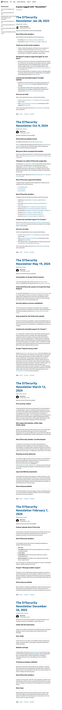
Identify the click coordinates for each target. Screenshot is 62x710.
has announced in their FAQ (26, 84)
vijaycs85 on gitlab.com (39, 216)
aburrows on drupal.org (29, 208)
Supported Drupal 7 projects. (40, 49)
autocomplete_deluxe (22, 187)
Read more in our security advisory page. (35, 90)
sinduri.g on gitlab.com (41, 206)
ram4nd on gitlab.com (37, 212)
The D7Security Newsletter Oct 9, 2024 (7, 13)
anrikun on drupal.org (28, 39)
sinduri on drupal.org (30, 206)
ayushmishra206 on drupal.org (31, 203)
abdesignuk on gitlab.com (40, 208)
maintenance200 (21, 188)
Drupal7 (21, 114)
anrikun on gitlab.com (38, 39)
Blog (14, 1)
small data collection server (29, 167)
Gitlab (34, 1)
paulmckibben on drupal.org (31, 210)
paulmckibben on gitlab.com (44, 210)
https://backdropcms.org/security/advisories (26, 465)
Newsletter (32, 114)
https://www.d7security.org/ (35, 141)
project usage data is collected (29, 163)
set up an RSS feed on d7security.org (29, 103)
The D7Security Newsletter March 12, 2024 (8, 25)
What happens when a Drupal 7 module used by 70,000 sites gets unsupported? (8, 18)
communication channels (40, 107)
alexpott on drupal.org (27, 214)
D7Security (26, 114)
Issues (29, 1)
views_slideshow (21, 190)
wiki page (37, 74)
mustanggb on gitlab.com (40, 41)
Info (11, 1)
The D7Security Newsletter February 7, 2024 (8, 29)
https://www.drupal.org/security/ (23, 463)
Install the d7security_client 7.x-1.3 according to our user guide (31, 100)
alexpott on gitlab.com (38, 214)
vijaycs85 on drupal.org (28, 216)
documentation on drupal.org (24, 243)
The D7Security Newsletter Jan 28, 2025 (7, 10)
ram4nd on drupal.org (27, 212)
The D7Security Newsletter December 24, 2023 (8, 32)
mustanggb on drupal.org (29, 41)
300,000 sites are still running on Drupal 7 (29, 353)
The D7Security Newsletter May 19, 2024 (8, 22)
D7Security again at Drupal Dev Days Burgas (38, 293)
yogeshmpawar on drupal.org (31, 200)
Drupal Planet (27, 105)
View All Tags (19, 9)
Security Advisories (21, 1)
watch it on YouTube (44, 283)
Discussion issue (35, 243)
